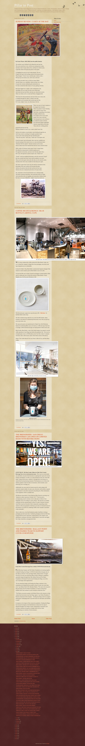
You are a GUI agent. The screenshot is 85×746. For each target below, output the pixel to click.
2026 (16, 628)
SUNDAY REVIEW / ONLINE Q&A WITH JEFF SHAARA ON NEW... (28, 681)
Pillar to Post (23, 5)
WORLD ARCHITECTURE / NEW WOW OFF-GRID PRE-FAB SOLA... (28, 702)
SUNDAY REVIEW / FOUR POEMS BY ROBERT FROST (26, 712)
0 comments (18, 203)
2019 (16, 725)
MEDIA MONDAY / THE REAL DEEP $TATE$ (24, 678)
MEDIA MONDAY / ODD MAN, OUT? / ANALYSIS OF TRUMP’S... (27, 664)
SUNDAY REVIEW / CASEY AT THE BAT (32, 21)
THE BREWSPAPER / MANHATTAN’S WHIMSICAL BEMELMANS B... (28, 669)
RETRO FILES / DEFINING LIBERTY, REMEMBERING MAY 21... (27, 671)
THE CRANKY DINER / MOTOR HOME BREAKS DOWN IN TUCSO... (28, 700)
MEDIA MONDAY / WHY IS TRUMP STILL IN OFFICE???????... (27, 691)
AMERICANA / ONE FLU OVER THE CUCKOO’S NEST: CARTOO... (28, 710)
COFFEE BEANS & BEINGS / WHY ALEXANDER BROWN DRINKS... (28, 668)
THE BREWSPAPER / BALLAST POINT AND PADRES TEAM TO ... (28, 658)
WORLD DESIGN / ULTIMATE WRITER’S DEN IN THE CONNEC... (28, 661)
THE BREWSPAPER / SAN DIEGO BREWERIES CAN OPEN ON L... (28, 656)
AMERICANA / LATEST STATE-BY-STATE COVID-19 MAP (26, 680)
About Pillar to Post (57, 22)
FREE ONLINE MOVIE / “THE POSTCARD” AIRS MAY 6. (26, 703)
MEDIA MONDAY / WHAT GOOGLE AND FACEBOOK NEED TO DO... (28, 708)
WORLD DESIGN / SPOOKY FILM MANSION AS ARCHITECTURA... (28, 673)
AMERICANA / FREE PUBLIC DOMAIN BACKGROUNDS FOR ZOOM (28, 707)
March (17, 719)
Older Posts (49, 618)
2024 (16, 631)
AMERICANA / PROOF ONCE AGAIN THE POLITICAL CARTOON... (28, 663)
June (17, 649)
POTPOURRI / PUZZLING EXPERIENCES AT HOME (25, 659)
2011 (16, 738)
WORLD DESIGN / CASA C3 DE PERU (23, 688)
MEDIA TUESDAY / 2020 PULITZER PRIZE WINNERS (25, 705)
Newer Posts (17, 618)
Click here (42, 313)
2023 (16, 633)
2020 (16, 638)
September (18, 644)
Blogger (48, 743)
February (18, 721)
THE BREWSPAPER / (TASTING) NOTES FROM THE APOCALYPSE (28, 698)
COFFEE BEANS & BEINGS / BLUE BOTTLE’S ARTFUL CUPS (30, 212)
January (17, 722)
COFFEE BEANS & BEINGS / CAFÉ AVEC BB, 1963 (25, 683)
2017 (16, 728)
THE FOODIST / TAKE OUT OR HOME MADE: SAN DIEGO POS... (28, 686)
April (17, 717)
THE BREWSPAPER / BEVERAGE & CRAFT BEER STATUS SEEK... (28, 685)
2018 (16, 726)
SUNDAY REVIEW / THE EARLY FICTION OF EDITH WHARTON (27, 693)
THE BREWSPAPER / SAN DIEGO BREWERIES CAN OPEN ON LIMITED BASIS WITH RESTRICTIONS (31, 437)
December (18, 639)
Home (33, 618)
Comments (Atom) (22, 621)
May (17, 651)
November (18, 641)
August (17, 646)
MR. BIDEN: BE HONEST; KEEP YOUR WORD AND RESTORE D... (28, 690)
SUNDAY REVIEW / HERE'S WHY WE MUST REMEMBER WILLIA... (28, 666)
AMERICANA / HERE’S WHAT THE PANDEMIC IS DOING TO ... (27, 676)
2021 (16, 636)
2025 (16, 629)
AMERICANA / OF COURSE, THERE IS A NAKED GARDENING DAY (28, 715)
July (17, 648)
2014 (16, 733)
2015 (16, 731)
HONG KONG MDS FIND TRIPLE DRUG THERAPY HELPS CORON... (28, 695)
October (17, 643)
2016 (16, 730)
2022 (16, 634)
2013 (16, 735)
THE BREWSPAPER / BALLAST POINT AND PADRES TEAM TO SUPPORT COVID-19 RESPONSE (31, 531)
